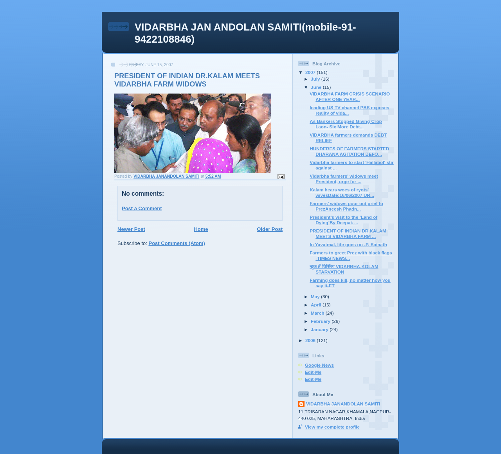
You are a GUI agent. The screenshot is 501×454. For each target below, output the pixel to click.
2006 (311, 340)
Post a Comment (142, 208)
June (317, 87)
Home (201, 229)
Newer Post (131, 229)
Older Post (270, 229)
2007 (311, 72)
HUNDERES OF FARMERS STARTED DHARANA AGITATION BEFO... (349, 151)
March (318, 312)
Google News (319, 365)
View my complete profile (332, 426)
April (317, 304)
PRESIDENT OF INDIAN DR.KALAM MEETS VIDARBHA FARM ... (348, 233)
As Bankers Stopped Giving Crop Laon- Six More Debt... (346, 124)
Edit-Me (313, 372)
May (316, 296)
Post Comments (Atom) (177, 243)
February (321, 321)
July (316, 78)
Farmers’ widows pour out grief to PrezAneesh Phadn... (346, 206)
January (320, 329)
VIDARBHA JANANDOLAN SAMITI (343, 403)
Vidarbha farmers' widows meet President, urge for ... (344, 178)
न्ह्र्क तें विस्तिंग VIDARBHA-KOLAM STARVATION (344, 269)
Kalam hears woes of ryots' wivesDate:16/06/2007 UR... (342, 192)
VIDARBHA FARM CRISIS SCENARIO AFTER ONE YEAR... (350, 96)
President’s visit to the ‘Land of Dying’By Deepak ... (343, 219)
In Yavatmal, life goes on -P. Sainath (348, 244)
